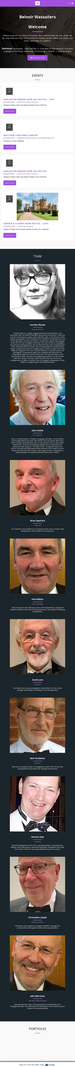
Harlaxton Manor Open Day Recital (25, 173)
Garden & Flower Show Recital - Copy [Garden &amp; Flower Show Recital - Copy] (25, 226)
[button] (2, 3)
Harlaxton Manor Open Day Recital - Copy (29, 102)
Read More (9, 114)
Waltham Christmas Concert (20, 138)
